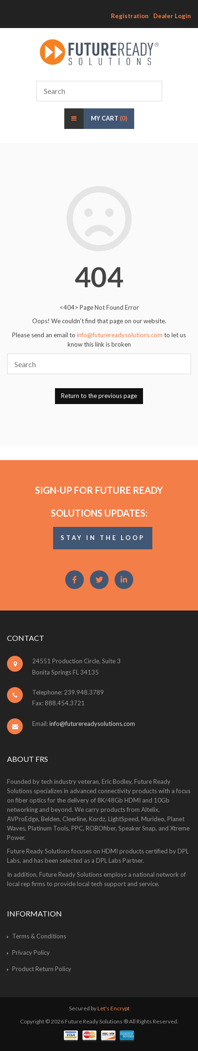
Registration (130, 16)
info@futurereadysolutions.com (120, 335)
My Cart (109, 118)
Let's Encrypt (113, 1008)
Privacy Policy (31, 952)
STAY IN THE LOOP (103, 537)
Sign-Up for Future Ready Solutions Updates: (99, 501)
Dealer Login (172, 16)
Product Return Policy (41, 969)
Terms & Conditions (39, 936)
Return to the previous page (99, 395)
